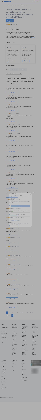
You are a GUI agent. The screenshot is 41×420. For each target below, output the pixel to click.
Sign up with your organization (15, 220)
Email (12, 200)
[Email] (20, 202)
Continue (20, 206)
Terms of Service (16, 224)
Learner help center (20, 222)
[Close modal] (30, 195)
